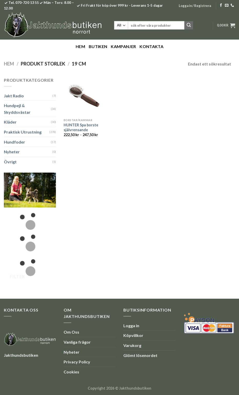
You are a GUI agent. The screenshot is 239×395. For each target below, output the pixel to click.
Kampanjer (123, 46)
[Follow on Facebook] (221, 5)
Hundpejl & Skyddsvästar (17, 109)
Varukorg (132, 345)
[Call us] (232, 5)
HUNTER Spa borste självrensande (81, 127)
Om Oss (71, 332)
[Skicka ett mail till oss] (226, 5)
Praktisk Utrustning (23, 131)
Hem (80, 46)
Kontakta (151, 46)
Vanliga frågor (77, 342)
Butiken (98, 46)
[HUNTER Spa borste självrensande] (83, 96)
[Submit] (188, 25)
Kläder (10, 121)
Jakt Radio (14, 95)
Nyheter (12, 151)
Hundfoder (14, 141)
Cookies (71, 371)
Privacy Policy (77, 361)
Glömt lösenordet (140, 355)
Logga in (131, 325)
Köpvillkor (133, 335)
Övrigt (10, 161)
